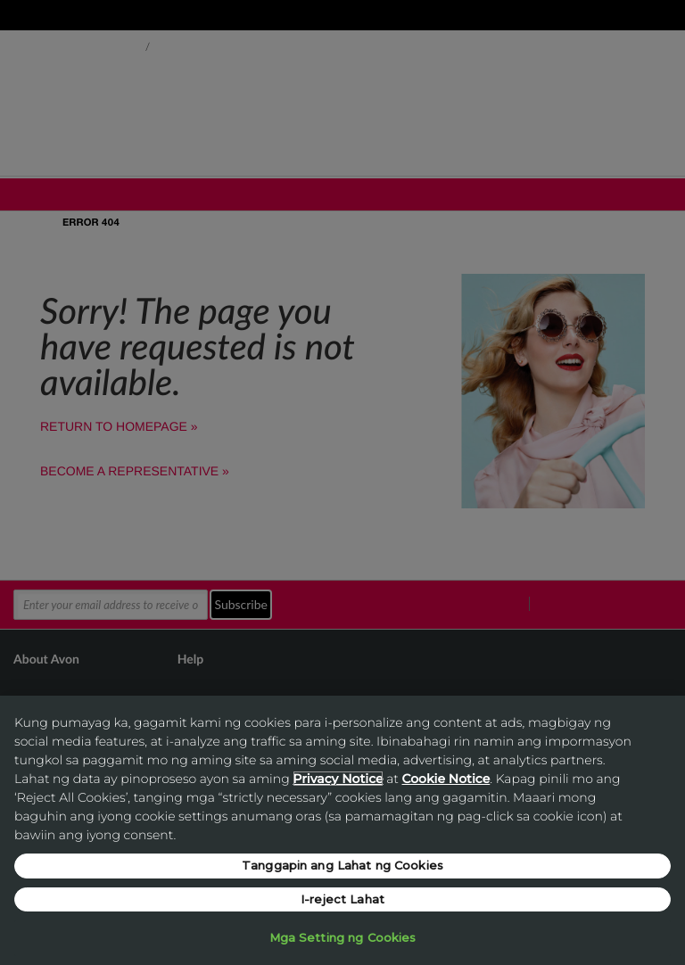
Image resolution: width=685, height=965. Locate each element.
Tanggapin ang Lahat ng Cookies (342, 865)
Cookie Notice (446, 779)
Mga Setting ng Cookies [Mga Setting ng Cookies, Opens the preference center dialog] (343, 937)
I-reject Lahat (342, 899)
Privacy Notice (338, 779)
